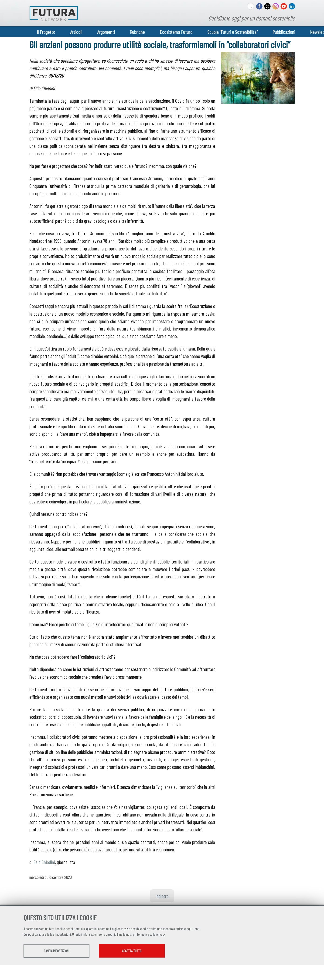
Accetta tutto (144, 951)
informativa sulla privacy (150, 935)
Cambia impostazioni (60, 951)
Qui (25, 935)
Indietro (162, 896)
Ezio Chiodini (44, 862)
